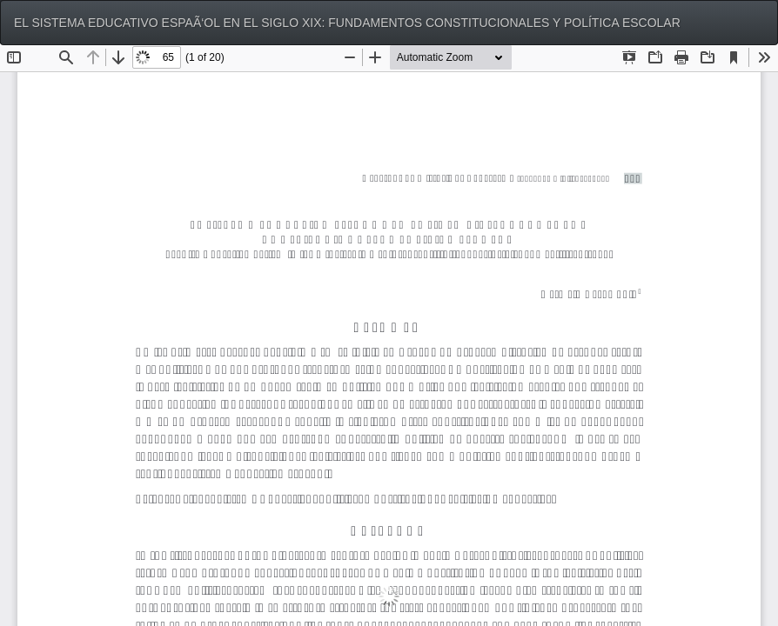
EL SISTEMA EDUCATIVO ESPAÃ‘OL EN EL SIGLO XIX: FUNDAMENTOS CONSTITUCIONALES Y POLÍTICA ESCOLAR (347, 23)
